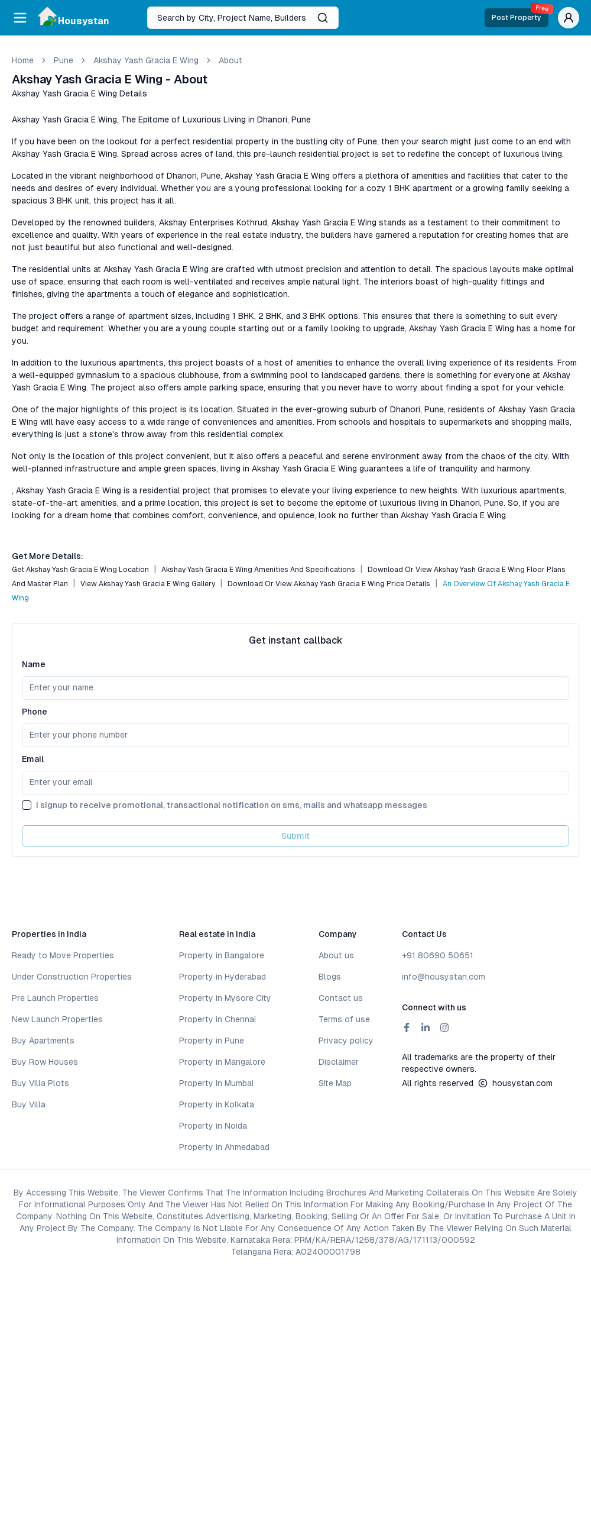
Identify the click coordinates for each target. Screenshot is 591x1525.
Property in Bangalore (221, 955)
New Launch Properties (57, 1019)
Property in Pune (211, 1040)
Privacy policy (346, 1040)
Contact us (341, 998)
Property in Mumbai (216, 1083)
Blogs (330, 976)
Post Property (520, 15)
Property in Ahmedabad (224, 1147)
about (230, 60)
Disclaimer (339, 1062)
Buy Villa (29, 1104)
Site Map (335, 1083)
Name (34, 664)
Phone (34, 711)
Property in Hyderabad (222, 976)
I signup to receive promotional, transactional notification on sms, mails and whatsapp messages (231, 805)
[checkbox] (26, 805)
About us (336, 955)
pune (63, 60)
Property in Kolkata (216, 1104)
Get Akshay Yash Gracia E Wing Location (80, 570)
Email (33, 759)
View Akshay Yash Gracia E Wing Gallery (147, 584)
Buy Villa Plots (40, 1083)
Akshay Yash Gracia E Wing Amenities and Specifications (258, 570)
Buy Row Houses (45, 1062)
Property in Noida (213, 1125)
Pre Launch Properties (55, 998)
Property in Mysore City (225, 998)
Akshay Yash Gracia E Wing (146, 60)
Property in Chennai (217, 1019)
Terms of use (344, 1019)
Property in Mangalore (222, 1062)
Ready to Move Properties (63, 955)
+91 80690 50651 (437, 955)
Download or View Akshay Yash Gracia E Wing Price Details (329, 584)
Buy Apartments (43, 1040)
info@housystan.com (443, 976)
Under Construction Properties (72, 976)
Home (23, 60)
